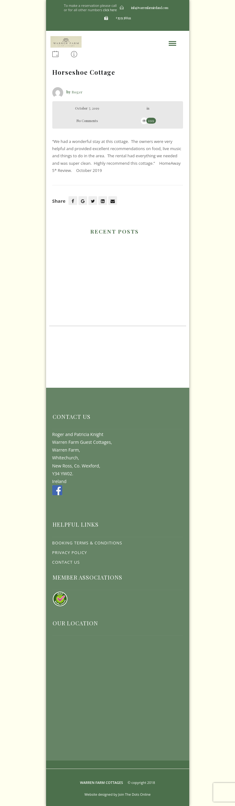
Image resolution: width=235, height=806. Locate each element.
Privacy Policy (69, 552)
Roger (77, 91)
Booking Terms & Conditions (87, 543)
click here (110, 10)
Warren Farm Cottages (101, 782)
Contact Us (66, 562)
